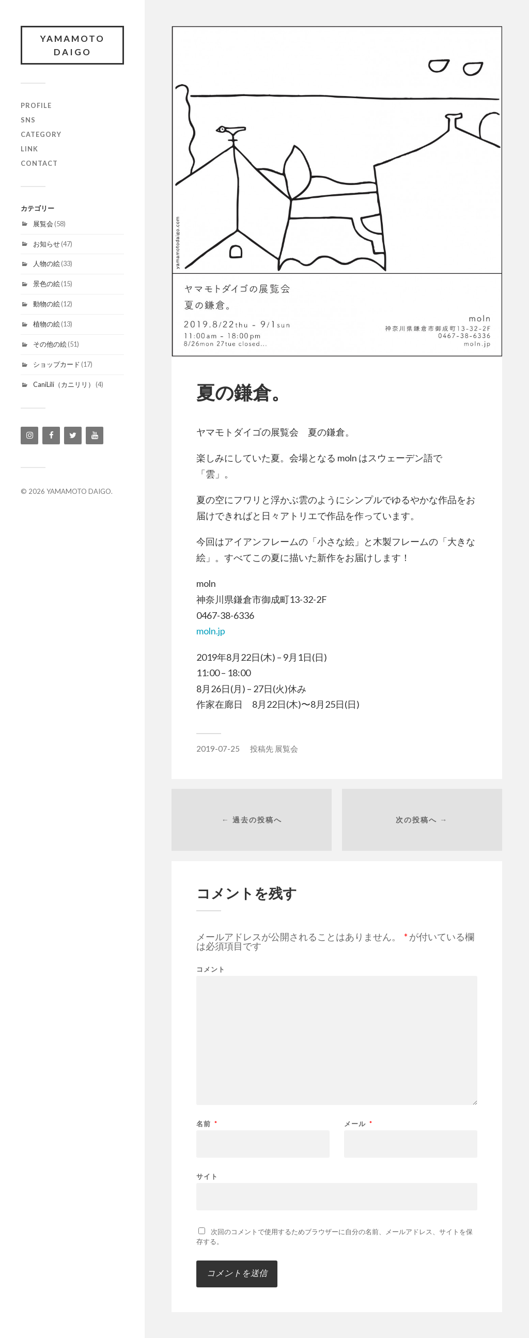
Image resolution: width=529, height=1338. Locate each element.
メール (358, 1124)
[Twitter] (73, 435)
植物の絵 (46, 324)
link (29, 149)
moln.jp (210, 630)
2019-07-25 (218, 748)
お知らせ (46, 244)
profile (36, 105)
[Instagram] (29, 435)
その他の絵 (50, 344)
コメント (210, 969)
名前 (206, 1124)
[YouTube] (94, 435)
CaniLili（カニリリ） (64, 384)
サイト (207, 1176)
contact (39, 163)
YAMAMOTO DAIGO (72, 45)
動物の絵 (46, 304)
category (41, 134)
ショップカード (56, 364)
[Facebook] (51, 435)
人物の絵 (46, 263)
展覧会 (43, 224)
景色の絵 (46, 283)
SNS (28, 120)
